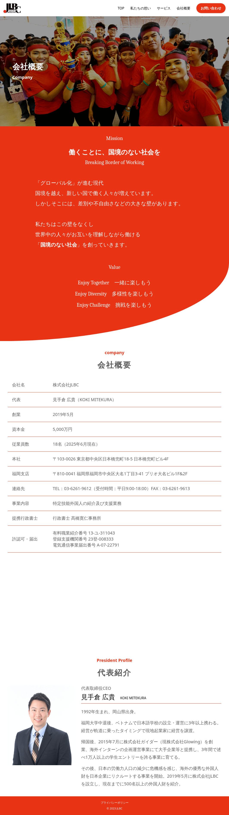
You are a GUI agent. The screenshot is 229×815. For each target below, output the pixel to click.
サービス (164, 8)
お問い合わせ (211, 8)
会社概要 (183, 8)
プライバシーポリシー (115, 802)
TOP (121, 8)
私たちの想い (140, 8)
